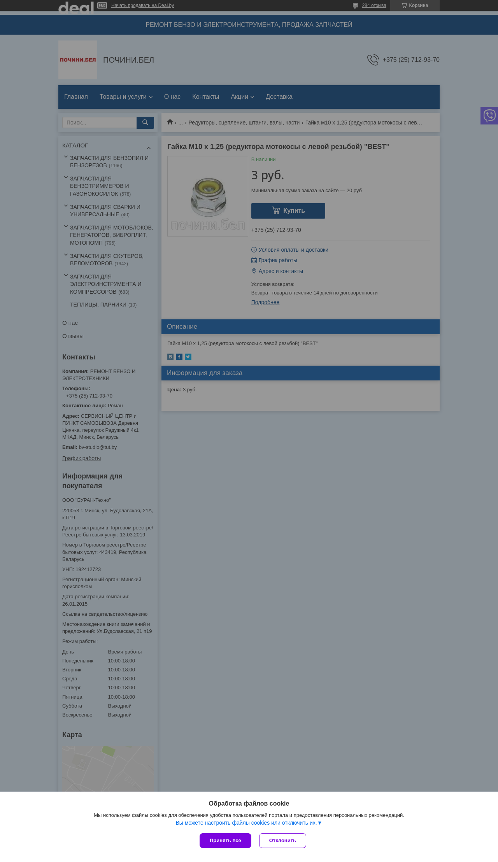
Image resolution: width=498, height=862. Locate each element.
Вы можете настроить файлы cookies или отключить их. (246, 823)
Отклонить (282, 840)
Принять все (225, 840)
